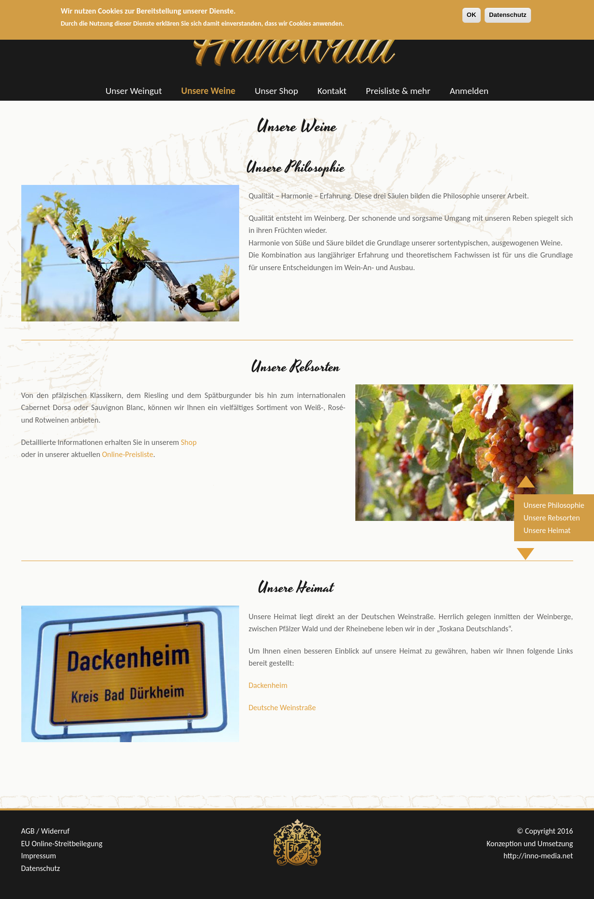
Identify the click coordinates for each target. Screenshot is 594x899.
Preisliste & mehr (398, 90)
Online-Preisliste (127, 454)
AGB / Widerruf (45, 831)
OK (471, 11)
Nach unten (532, 548)
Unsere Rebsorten (552, 517)
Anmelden (469, 90)
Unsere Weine (208, 90)
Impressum (38, 855)
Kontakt (332, 90)
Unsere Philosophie (554, 505)
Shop (189, 442)
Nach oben (531, 476)
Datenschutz (507, 11)
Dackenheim (268, 685)
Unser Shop (276, 90)
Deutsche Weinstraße (282, 707)
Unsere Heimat (547, 530)
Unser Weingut (134, 90)
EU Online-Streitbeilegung (62, 843)
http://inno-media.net (538, 855)
